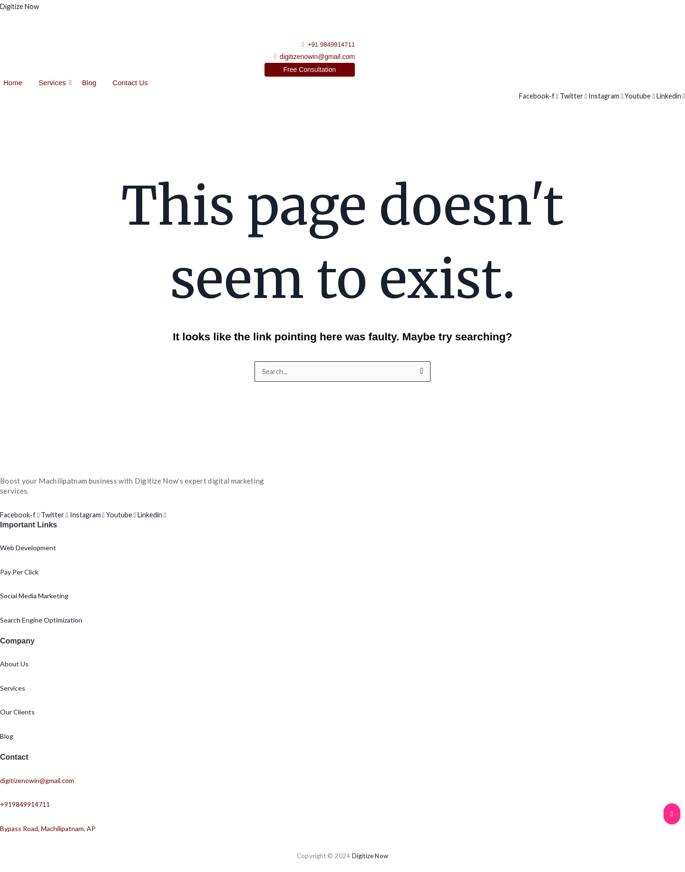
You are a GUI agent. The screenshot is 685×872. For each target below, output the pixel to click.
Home (12, 83)
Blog (89, 83)
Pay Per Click (19, 573)
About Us (14, 665)
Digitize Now (21, 6)
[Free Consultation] (309, 71)
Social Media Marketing (34, 597)
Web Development (28, 549)
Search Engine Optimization (41, 621)
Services (54, 83)
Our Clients (17, 713)
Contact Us (130, 83)
